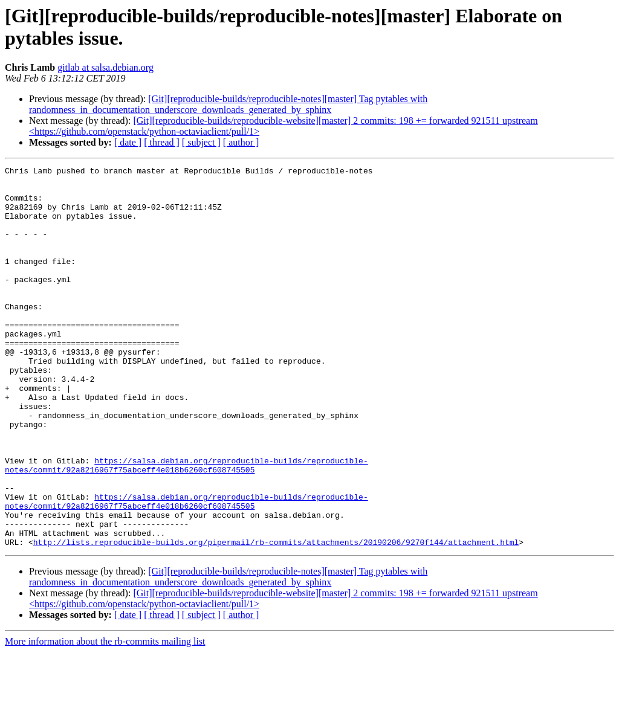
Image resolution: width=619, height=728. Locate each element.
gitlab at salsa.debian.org (105, 67)
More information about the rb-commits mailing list (105, 717)
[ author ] (241, 142)
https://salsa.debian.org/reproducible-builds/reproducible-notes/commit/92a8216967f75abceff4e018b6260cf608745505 (186, 525)
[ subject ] (201, 142)
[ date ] (127, 142)
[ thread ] (162, 142)
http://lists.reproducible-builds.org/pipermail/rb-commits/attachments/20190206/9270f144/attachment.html (276, 618)
